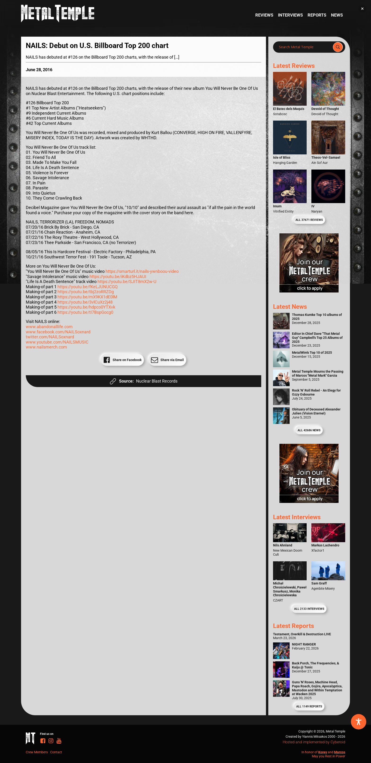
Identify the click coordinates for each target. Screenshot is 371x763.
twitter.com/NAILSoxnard (50, 336)
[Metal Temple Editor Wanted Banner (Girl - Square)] (309, 290)
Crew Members (37, 752)
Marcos (339, 752)
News (337, 15)
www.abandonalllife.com (49, 326)
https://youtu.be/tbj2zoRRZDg (85, 291)
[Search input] (304, 47)
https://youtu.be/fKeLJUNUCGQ (87, 286)
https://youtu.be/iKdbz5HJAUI (117, 276)
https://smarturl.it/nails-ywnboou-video (142, 271)
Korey (322, 752)
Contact (56, 752)
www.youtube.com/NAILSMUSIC (57, 342)
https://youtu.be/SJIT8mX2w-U (126, 281)
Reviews (264, 15)
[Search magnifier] (338, 47)
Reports (317, 15)
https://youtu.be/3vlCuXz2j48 (85, 302)
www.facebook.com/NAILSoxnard (58, 331)
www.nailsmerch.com (46, 346)
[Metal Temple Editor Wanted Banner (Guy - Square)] (309, 501)
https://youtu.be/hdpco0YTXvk (86, 307)
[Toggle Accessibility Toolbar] (358, 722)
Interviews (290, 15)
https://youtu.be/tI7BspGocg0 (85, 312)
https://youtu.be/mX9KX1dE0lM (87, 296)
